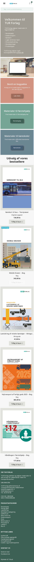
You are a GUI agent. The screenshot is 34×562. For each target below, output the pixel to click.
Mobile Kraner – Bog (17, 273)
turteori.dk (19, 53)
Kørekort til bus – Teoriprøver (17, 212)
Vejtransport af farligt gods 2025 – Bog (17, 394)
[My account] (30, 3)
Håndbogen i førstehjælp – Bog (17, 455)
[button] (17, 222)
